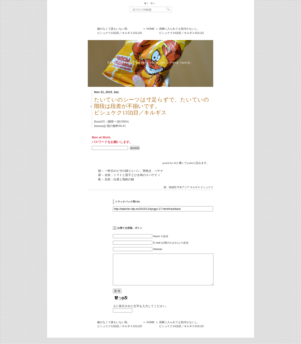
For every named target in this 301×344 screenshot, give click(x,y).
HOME (151, 28)
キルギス (195, 187)
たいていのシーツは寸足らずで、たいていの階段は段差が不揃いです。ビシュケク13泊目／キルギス (151, 106)
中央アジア (183, 187)
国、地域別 (170, 187)
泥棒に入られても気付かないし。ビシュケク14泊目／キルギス (181, 30)
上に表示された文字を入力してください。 (140, 312)
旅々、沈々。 (150, 3)
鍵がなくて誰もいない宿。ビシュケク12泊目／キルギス (119, 30)
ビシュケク (207, 187)
